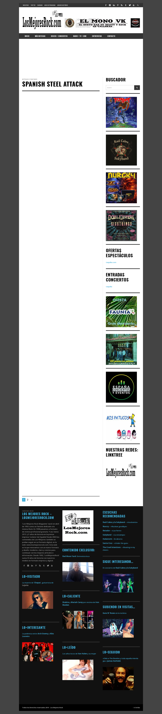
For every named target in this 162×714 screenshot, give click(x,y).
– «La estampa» (114, 535)
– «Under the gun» (115, 543)
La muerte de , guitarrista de (37, 582)
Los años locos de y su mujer (79, 653)
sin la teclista (114, 613)
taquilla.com (111, 262)
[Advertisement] (81, 58)
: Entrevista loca (75, 556)
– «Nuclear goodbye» (115, 526)
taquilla (109, 286)
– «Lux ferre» (112, 530)
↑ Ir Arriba (136, 708)
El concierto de (120, 568)
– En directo (112, 539)
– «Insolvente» (120, 522)
